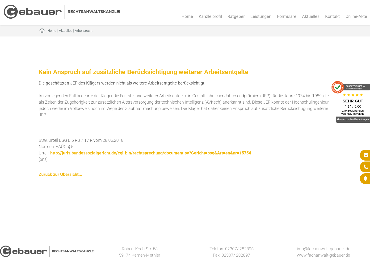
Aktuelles (311, 16)
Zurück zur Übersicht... (60, 174)
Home (187, 16)
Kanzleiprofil (210, 16)
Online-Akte (356, 16)
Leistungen (260, 16)
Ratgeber (236, 16)
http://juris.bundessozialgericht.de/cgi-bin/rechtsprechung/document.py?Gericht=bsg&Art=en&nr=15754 (150, 152)
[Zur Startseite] (62, 17)
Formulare (286, 16)
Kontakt (332, 16)
